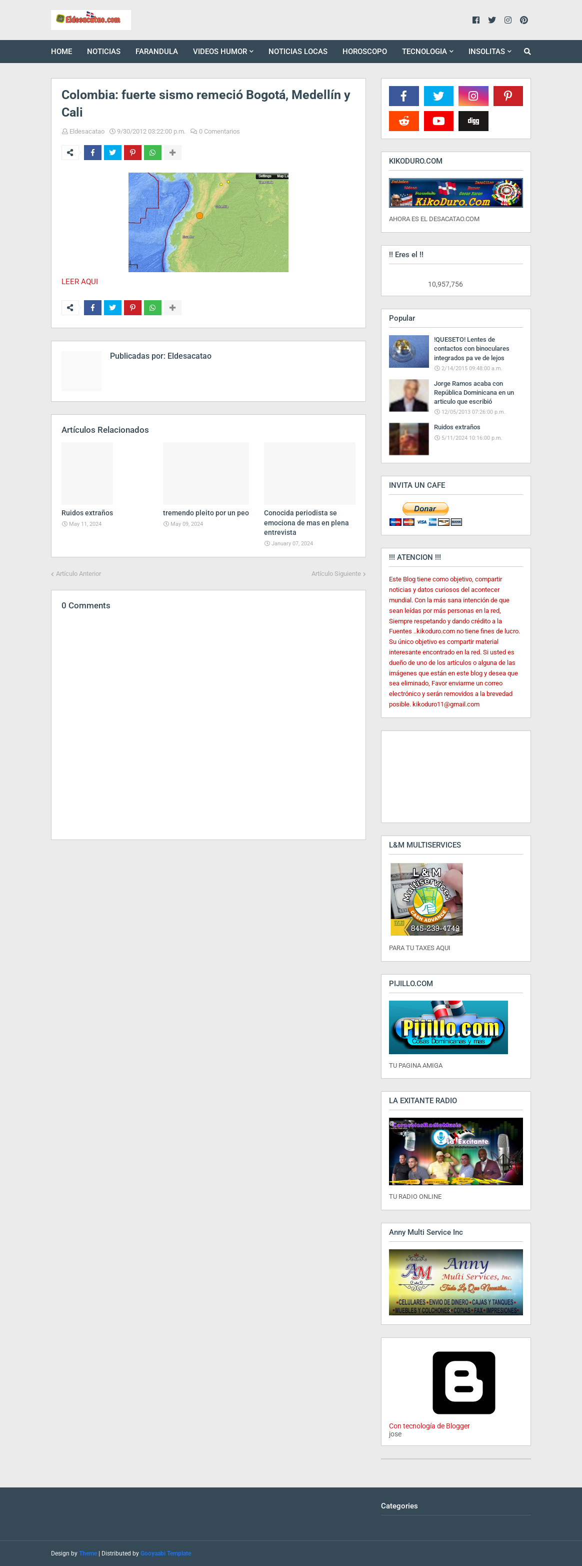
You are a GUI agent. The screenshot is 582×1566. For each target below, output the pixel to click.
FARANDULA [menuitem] (157, 51)
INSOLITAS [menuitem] (486, 51)
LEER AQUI (80, 281)
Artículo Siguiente (336, 573)
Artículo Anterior (78, 573)
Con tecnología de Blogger (464, 1422)
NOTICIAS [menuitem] (103, 51)
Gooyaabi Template (165, 1553)
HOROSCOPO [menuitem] (364, 51)
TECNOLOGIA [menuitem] (424, 51)
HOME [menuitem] (61, 51)
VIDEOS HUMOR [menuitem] (220, 51)
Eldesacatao (87, 131)
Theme (88, 1553)
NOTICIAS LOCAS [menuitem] (298, 51)
